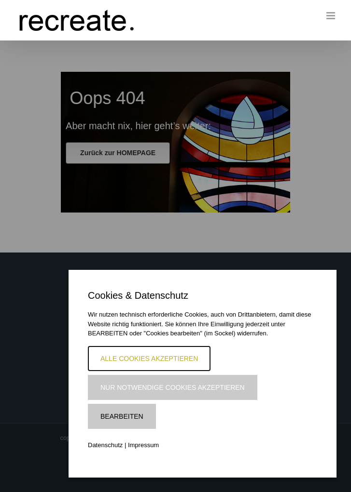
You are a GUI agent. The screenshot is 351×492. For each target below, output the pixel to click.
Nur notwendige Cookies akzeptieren (172, 387)
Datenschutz (105, 445)
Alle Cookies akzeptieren (149, 358)
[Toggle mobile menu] (331, 16)
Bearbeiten (121, 416)
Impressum (143, 445)
